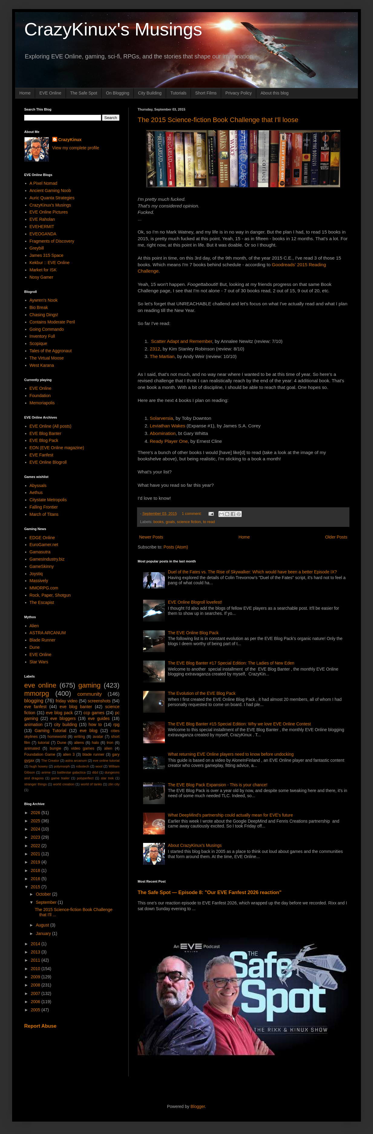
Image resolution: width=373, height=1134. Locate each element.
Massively (39, 580)
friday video (66, 700)
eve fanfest (35, 706)
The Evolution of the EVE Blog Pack (201, 693)
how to (95, 724)
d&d (95, 772)
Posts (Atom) (176, 547)
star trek (107, 778)
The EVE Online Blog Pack (193, 632)
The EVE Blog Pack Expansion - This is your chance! (217, 784)
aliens (79, 743)
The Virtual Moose (47, 358)
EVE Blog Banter (45, 433)
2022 (36, 845)
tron (110, 743)
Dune (35, 647)
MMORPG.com (44, 587)
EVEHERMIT (42, 226)
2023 (36, 837)
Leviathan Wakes (167, 425)
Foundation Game (39, 754)
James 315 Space (47, 255)
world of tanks (91, 784)
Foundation (40, 395)
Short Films (206, 93)
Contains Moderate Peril (52, 322)
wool (98, 766)
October (44, 894)
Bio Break (39, 307)
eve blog (88, 730)
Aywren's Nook (44, 300)
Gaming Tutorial (51, 730)
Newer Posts (151, 537)
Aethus (36, 492)
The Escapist (42, 602)
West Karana (42, 365)
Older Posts (336, 537)
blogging (33, 701)
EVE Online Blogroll (48, 462)
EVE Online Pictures (49, 212)
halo (95, 743)
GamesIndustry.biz (47, 559)
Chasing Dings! (44, 314)
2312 (155, 348)
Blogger (198, 1106)
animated (32, 748)
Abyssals (38, 485)
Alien (34, 625)
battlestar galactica (71, 772)
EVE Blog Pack (44, 440)
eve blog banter (76, 706)
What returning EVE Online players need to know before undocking (231, 754)
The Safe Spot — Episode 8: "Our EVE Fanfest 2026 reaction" (210, 892)
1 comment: (192, 514)
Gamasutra (40, 551)
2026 (36, 812)
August (43, 925)
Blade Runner (43, 640)
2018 (36, 870)
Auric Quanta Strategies (52, 197)
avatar (98, 736)
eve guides (99, 718)
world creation (63, 784)
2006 (36, 1001)
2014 (36, 943)
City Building (150, 93)
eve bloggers (63, 718)
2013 (36, 952)
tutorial (43, 743)
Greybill (37, 248)
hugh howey (38, 766)
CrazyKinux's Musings (113, 29)
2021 (36, 853)
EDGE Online (42, 537)
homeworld (56, 736)
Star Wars (39, 661)
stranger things (35, 784)
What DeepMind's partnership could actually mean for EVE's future (230, 815)
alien (108, 748)
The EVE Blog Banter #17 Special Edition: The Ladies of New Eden (231, 663)
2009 (36, 976)
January (44, 933)
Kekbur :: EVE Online (50, 262)
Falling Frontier (44, 507)
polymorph (62, 766)
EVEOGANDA (43, 233)
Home (25, 93)
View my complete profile (75, 147)
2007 (36, 993)
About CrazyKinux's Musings (195, 845)
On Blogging (117, 93)
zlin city (113, 784)
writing (79, 736)
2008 (36, 985)
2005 (36, 1009)
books (158, 522)
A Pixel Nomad (43, 183)
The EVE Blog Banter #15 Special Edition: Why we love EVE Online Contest (239, 723)
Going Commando (47, 329)
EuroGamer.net (44, 544)
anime (46, 772)
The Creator (50, 760)
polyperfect (85, 778)
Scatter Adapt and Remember (181, 341)
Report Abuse (40, 1026)
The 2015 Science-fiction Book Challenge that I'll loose (218, 120)
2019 (36, 862)
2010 (36, 968)
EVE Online (50, 93)
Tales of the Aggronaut (51, 350)
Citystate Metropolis (48, 499)
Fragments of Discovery (52, 241)
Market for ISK (43, 269)
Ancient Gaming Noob (50, 190)
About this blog (274, 93)
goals (170, 522)
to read (209, 522)
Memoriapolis (42, 402)
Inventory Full (42, 336)
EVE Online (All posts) (51, 426)
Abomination (163, 433)
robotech (82, 766)
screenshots (99, 700)
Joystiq (36, 573)
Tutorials (178, 93)
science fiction (189, 522)
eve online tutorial (106, 760)
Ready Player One (169, 441)
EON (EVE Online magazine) (57, 447)
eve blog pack (59, 712)
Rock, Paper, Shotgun (50, 595)
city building (65, 724)
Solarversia (161, 418)
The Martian (162, 356)
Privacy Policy (238, 93)
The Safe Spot (83, 93)
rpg (116, 724)
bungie (55, 748)
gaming (89, 685)
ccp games (93, 712)
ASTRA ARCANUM (48, 632)
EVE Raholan (42, 219)
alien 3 (69, 754)
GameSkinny (42, 566)
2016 (36, 878)
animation (33, 724)
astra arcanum (76, 760)
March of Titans (44, 514)
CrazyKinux (70, 139)
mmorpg (36, 693)
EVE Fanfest (42, 455)
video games (82, 748)
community (89, 694)
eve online (40, 685)
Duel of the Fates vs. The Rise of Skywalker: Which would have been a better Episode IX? (252, 571)
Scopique (38, 343)
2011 (36, 960)
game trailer (60, 778)
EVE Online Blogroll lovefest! (195, 602)
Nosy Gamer (42, 277)
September (46, 902)
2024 (36, 829)
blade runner (93, 754)
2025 (36, 820)
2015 (36, 886)
